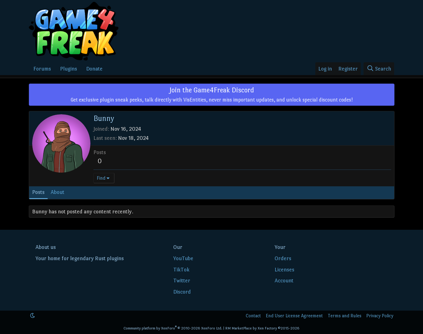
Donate (94, 69)
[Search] (379, 68)
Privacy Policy (379, 315)
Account (284, 280)
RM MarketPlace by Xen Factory (262, 328)
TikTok (181, 270)
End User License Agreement (294, 315)
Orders (283, 258)
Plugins (68, 69)
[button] (32, 315)
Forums (42, 69)
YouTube (183, 258)
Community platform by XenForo (173, 328)
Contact (253, 315)
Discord (182, 292)
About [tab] (57, 192)
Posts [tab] (38, 192)
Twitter (181, 280)
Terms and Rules (344, 315)
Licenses (284, 270)
